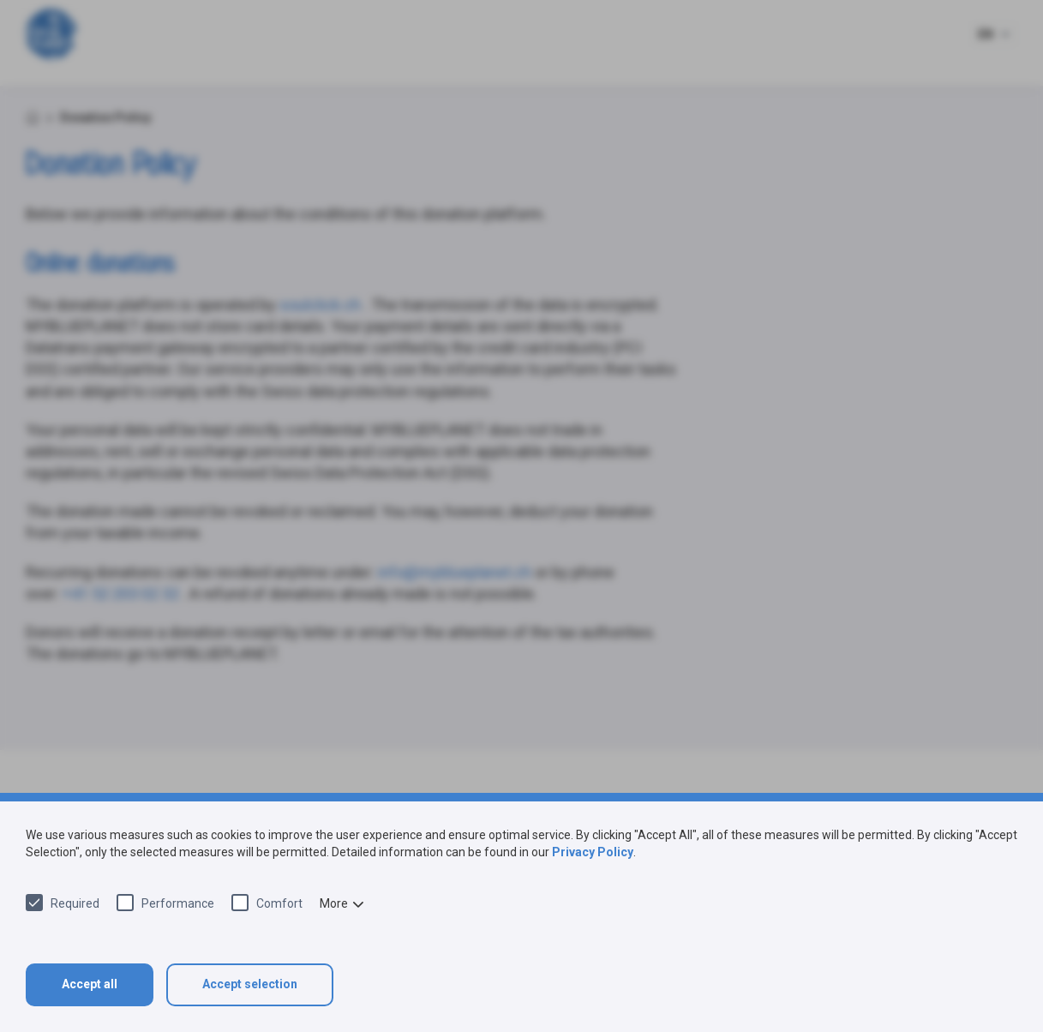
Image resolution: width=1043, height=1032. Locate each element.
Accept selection (249, 984)
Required (75, 903)
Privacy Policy (592, 852)
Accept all (89, 984)
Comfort (279, 903)
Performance (177, 903)
